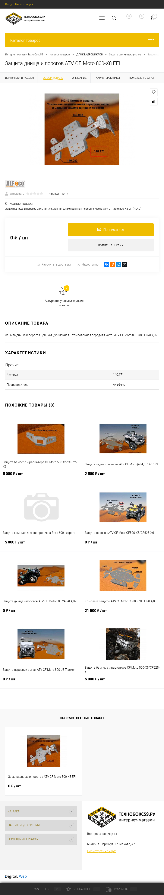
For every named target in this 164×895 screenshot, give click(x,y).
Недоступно (87, 264)
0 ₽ (123, 545)
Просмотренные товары (82, 718)
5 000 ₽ (41, 476)
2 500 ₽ (123, 476)
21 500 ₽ (123, 613)
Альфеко (119, 384)
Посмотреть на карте (101, 851)
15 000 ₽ (41, 545)
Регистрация (24, 4)
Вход (8, 4)
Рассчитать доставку (54, 264)
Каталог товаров (82, 40)
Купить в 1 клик (110, 245)
